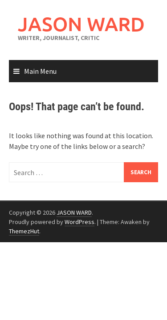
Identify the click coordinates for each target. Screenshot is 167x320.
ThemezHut (24, 231)
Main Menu (40, 71)
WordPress (79, 222)
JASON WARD (81, 24)
